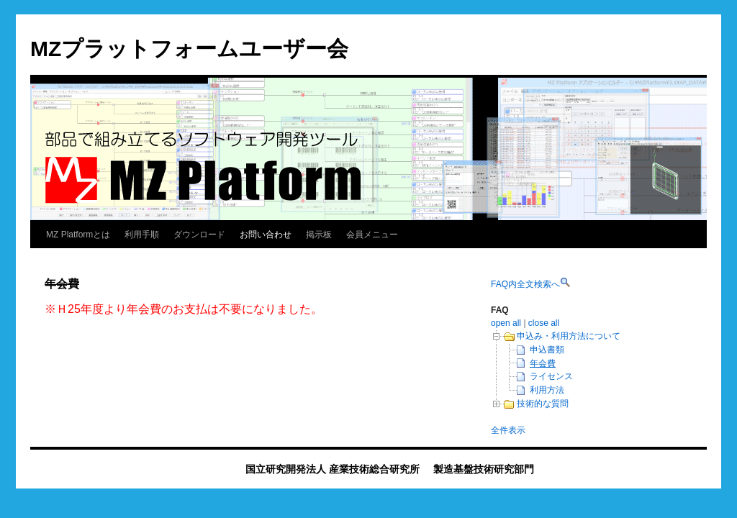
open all (506, 323)
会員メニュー (372, 235)
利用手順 (142, 235)
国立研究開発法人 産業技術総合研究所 (332, 469)
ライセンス (551, 376)
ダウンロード (199, 235)
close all (543, 323)
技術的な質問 (543, 404)
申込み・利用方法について (568, 336)
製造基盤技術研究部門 (483, 469)
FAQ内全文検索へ (525, 284)
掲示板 (319, 235)
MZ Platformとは (78, 235)
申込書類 (547, 350)
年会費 (543, 363)
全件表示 (508, 430)
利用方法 (547, 390)
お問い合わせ (265, 235)
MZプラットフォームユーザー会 (189, 48)
